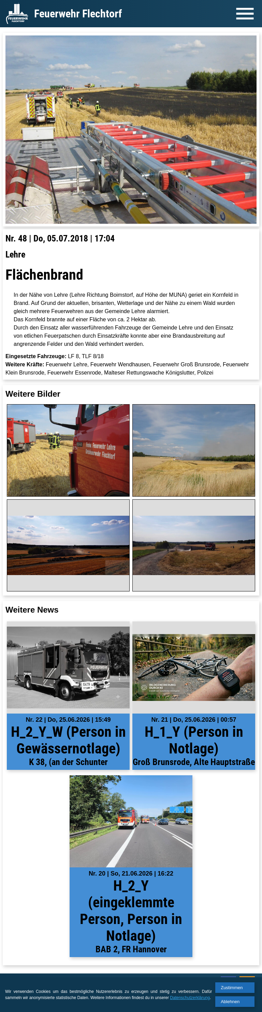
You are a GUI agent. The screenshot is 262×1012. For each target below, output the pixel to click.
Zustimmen (232, 987)
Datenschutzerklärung (190, 997)
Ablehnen (230, 1001)
